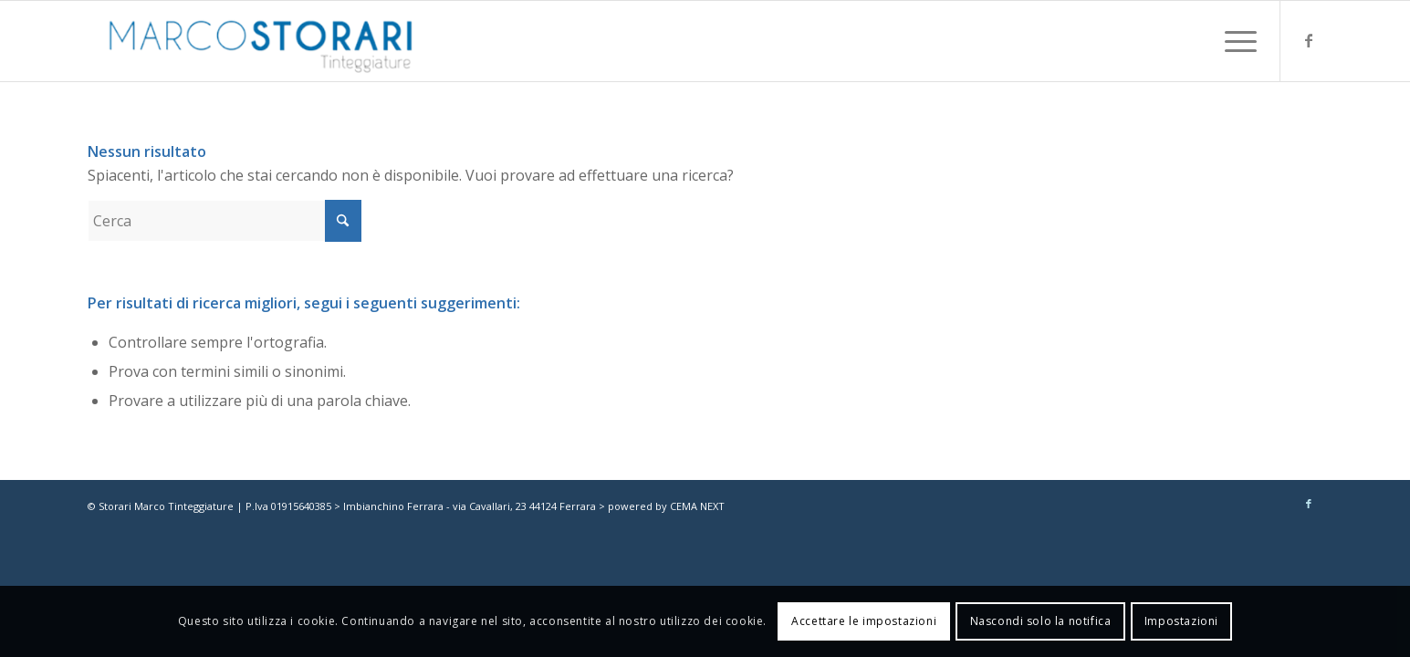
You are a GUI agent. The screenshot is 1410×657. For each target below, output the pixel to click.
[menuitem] (1235, 41)
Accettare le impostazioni (863, 621)
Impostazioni (1181, 621)
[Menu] (1235, 41)
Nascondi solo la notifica (1041, 621)
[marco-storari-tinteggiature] (260, 41)
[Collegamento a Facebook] (1308, 40)
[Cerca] (224, 221)
